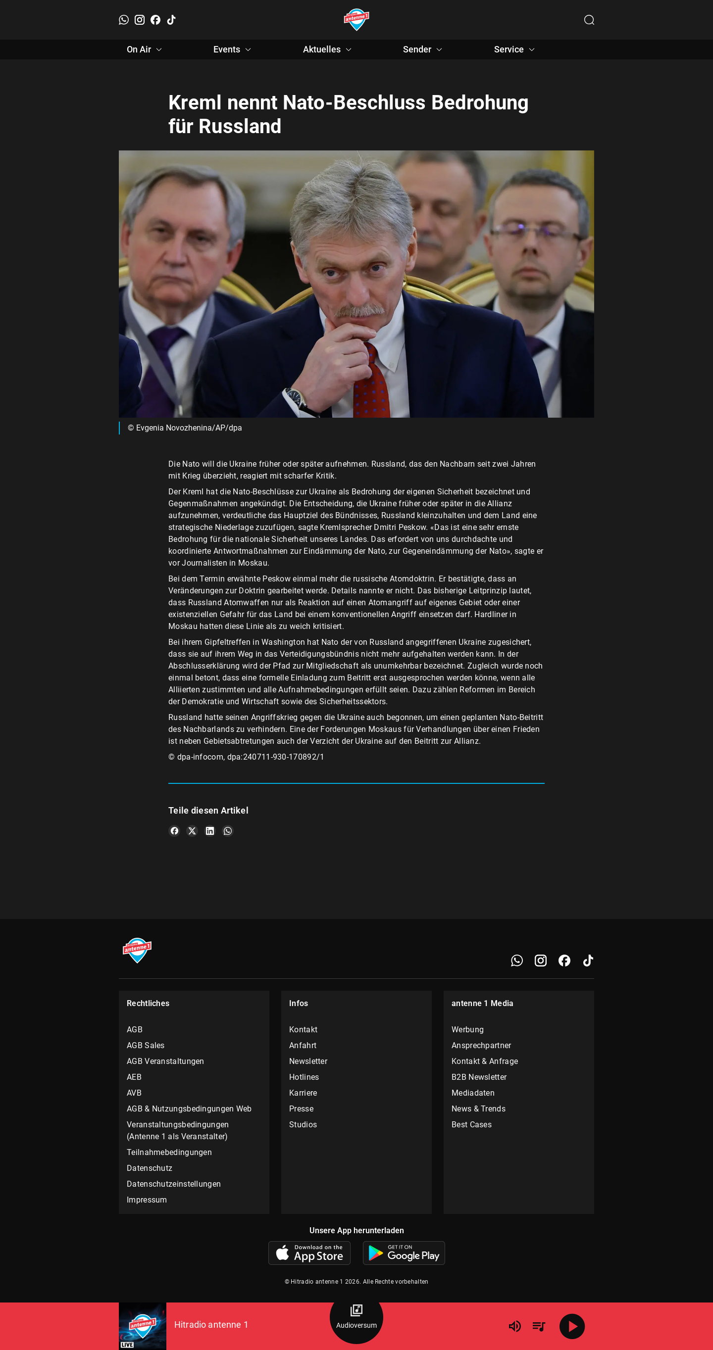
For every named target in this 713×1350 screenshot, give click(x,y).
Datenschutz (149, 1168)
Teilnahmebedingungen (169, 1152)
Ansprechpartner (481, 1045)
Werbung (468, 1029)
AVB (134, 1093)
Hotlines (304, 1077)
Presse (301, 1108)
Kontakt (303, 1029)
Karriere (303, 1093)
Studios (303, 1124)
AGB (135, 1029)
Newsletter (308, 1061)
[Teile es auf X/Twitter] (192, 831)
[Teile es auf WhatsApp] (228, 831)
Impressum (147, 1200)
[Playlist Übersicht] (539, 1326)
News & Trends (479, 1108)
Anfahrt (302, 1045)
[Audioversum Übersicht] (356, 1317)
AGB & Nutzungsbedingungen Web (189, 1108)
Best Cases (472, 1124)
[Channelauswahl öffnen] (589, 20)
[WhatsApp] (124, 20)
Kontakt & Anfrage (485, 1061)
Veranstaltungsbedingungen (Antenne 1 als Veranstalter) (178, 1130)
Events (233, 49)
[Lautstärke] (515, 1326)
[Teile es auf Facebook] (174, 831)
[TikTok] (171, 20)
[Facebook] (155, 20)
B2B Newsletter (479, 1077)
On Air (146, 49)
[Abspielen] (572, 1326)
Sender (424, 49)
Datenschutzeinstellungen (174, 1184)
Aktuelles (329, 49)
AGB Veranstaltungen (165, 1061)
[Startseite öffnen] (357, 20)
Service (516, 49)
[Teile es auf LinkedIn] (210, 831)
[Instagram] (140, 20)
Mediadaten (473, 1093)
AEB (134, 1077)
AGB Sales (146, 1045)
